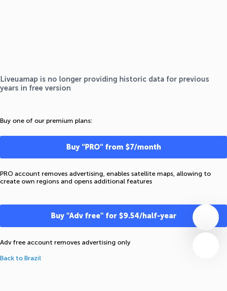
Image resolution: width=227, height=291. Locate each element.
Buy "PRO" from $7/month (113, 147)
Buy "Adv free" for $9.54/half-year (113, 215)
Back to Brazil (20, 258)
